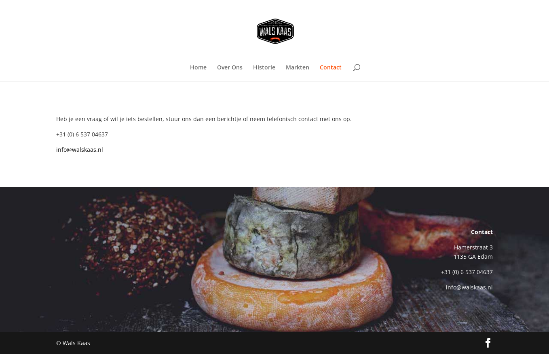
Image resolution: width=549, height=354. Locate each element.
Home (198, 68)
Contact (331, 68)
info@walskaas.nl (79, 149)
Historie (264, 68)
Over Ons (230, 68)
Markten (297, 68)
